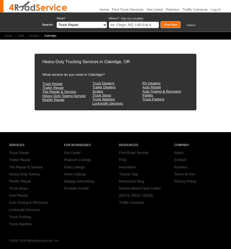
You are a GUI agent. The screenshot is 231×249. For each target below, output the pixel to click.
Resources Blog (131, 181)
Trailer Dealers (104, 87)
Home (9, 35)
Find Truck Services (127, 10)
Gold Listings (74, 167)
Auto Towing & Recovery (161, 91)
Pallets (147, 95)
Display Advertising (79, 181)
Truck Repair (52, 84)
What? (61, 18)
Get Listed (155, 10)
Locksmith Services (107, 103)
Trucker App (128, 174)
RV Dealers (151, 83)
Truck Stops (101, 95)
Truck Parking (153, 99)
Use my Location (132, 18)
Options (191, 25)
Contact (180, 160)
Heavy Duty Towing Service (63, 96)
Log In (216, 10)
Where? (126, 18)
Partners (172, 10)
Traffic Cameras (195, 10)
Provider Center (76, 188)
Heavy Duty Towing (24, 174)
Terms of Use (184, 174)
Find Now (171, 24)
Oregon (34, 35)
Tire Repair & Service (59, 92)
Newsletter (127, 167)
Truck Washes (103, 99)
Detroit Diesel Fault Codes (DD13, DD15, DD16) (140, 191)
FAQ (122, 160)
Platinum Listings (77, 160)
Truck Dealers (103, 83)
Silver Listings (75, 174)
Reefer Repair (53, 100)
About (179, 153)
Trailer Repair (53, 88)
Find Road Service (133, 153)
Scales (97, 91)
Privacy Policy (185, 181)
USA (21, 35)
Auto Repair (151, 87)
